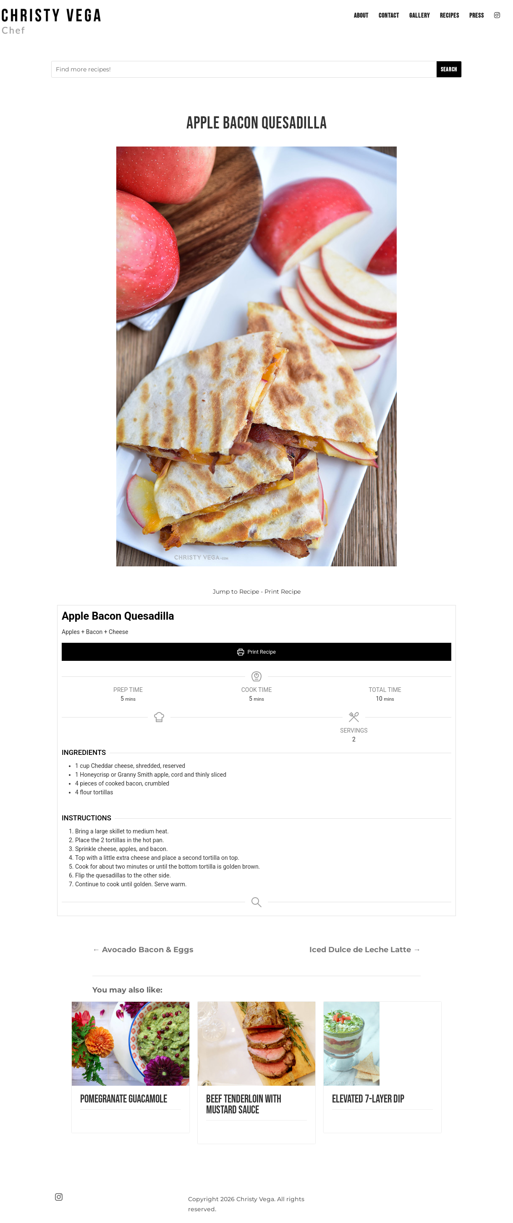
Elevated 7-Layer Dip (368, 1099)
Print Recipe (282, 591)
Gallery (419, 16)
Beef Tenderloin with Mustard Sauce (243, 1105)
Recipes (449, 16)
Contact (389, 16)
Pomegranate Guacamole (123, 1099)
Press (476, 16)
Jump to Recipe (236, 591)
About (361, 16)
